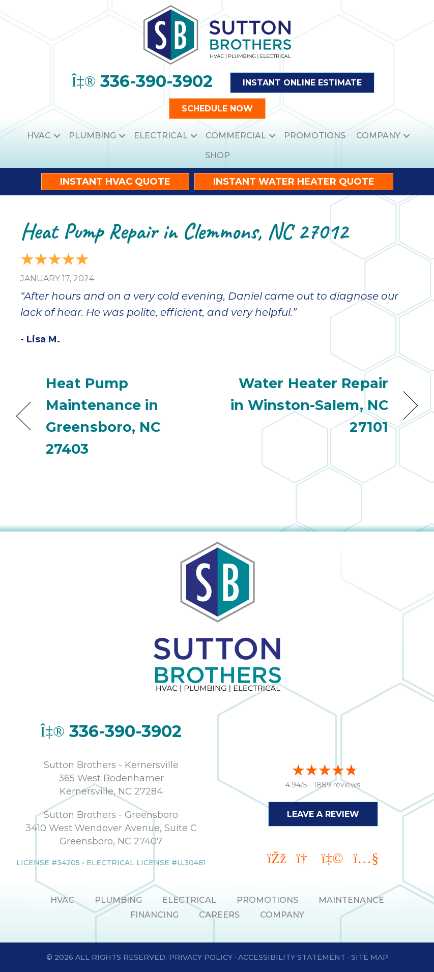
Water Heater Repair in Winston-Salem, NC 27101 (308, 405)
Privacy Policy (201, 957)
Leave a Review (323, 814)
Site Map (369, 957)
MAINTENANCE (351, 900)
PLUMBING (118, 900)
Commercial (236, 135)
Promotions (314, 135)
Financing (154, 915)
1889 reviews (336, 784)
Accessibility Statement (291, 957)
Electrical (161, 135)
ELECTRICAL (189, 900)
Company (378, 135)
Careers (219, 915)
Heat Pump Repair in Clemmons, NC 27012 (184, 231)
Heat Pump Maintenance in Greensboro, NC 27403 (103, 416)
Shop (217, 155)
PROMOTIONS (267, 900)
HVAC (39, 135)
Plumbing (92, 135)
